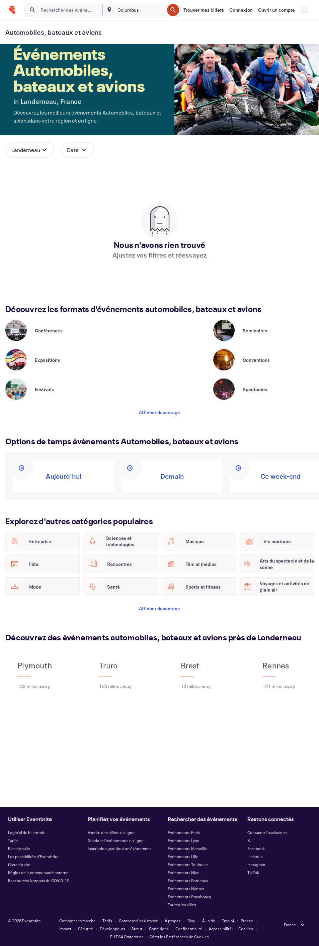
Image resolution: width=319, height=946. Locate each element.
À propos (173, 920)
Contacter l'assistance (267, 832)
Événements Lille (183, 856)
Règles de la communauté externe (38, 872)
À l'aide (208, 920)
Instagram (256, 864)
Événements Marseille (188, 848)
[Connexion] (241, 10)
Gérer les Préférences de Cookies (179, 936)
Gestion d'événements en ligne (116, 840)
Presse (247, 920)
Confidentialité (188, 928)
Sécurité (85, 928)
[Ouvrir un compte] (276, 10)
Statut (137, 928)
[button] (29, 150)
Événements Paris (184, 832)
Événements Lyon (184, 840)
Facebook (256, 848)
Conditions (159, 928)
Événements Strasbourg (189, 896)
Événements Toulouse (188, 864)
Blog (191, 920)
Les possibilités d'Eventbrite (33, 856)
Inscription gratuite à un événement (119, 848)
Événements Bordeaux (188, 880)
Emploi (228, 920)
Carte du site (19, 864)
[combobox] (140, 10)
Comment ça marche (77, 920)
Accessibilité (220, 928)
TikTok (253, 872)
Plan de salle (19, 848)
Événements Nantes (186, 888)
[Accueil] (12, 10)
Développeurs (112, 928)
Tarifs (13, 840)
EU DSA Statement (126, 936)
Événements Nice (184, 872)
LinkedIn (255, 856)
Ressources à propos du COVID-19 (38, 880)
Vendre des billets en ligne (111, 832)
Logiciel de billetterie (27, 832)
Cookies (245, 928)
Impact (65, 928)
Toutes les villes (182, 904)
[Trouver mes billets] (204, 10)
